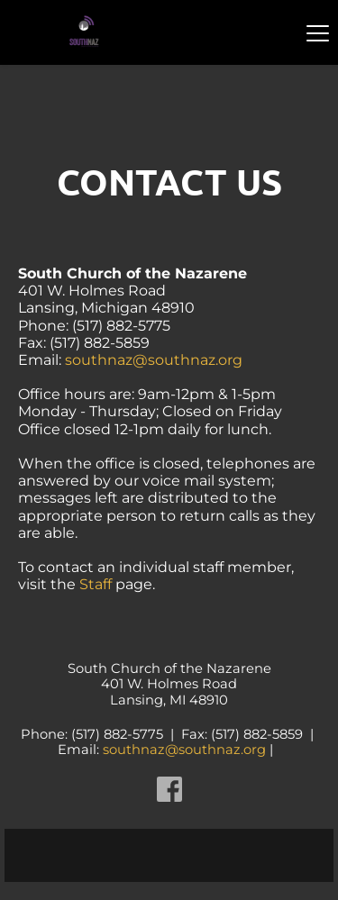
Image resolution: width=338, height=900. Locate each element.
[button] (317, 33)
